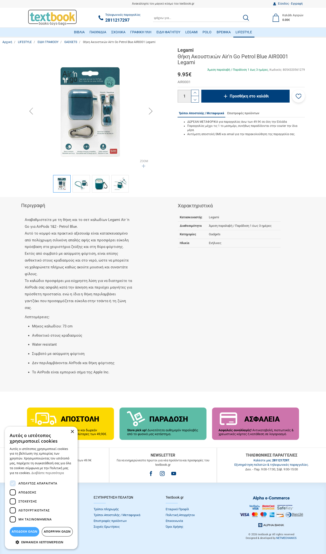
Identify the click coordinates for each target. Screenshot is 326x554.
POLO (207, 32)
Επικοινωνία (174, 521)
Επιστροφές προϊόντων (110, 521)
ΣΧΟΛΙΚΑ (118, 32)
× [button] (72, 432)
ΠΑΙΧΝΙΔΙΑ (98, 32)
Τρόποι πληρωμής (106, 509)
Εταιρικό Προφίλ (177, 509)
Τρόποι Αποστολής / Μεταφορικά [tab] (201, 113)
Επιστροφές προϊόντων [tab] (243, 113)
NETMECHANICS (286, 538)
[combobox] (201, 18)
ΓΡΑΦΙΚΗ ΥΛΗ (140, 32)
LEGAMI (191, 32)
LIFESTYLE (244, 32)
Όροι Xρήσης (174, 526)
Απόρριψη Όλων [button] (57, 531)
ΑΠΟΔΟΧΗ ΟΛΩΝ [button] (24, 531)
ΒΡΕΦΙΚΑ (224, 32)
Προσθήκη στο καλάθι (249, 96)
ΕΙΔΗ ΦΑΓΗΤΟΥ (168, 32)
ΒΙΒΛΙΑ (79, 32)
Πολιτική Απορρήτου (180, 515)
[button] (298, 96)
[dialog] (41, 488)
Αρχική (7, 42)
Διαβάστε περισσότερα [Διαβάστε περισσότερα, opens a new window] (48, 473)
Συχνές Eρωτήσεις (107, 526)
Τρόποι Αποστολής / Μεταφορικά (117, 515)
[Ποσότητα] (184, 96)
